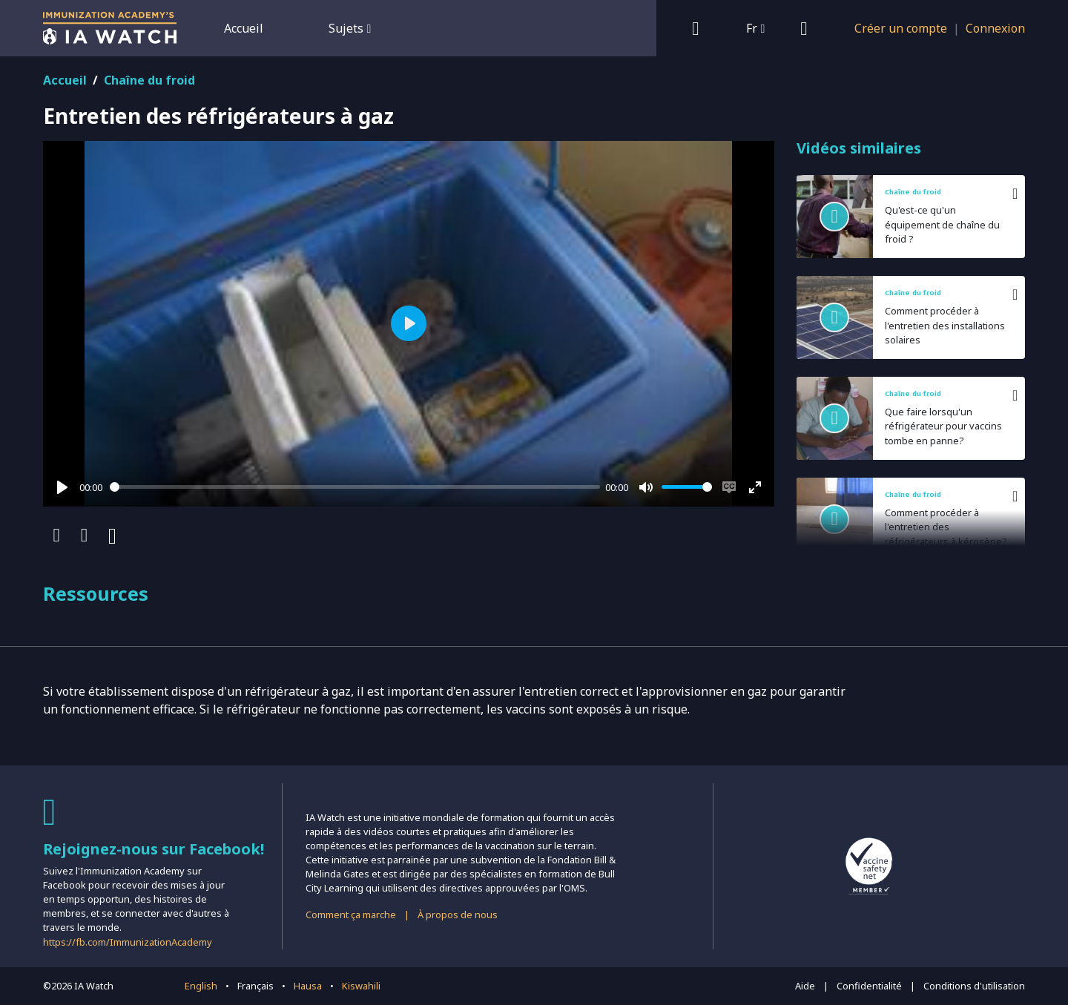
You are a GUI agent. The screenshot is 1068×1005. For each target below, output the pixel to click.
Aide (805, 985)
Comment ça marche (351, 914)
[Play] (62, 487)
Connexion (995, 28)
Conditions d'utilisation (974, 985)
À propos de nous (458, 914)
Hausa (308, 985)
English (201, 985)
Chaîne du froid (149, 80)
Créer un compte (900, 28)
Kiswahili (361, 985)
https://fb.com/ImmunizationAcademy (127, 942)
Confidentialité (869, 985)
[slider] (355, 487)
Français (255, 985)
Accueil (243, 28)
